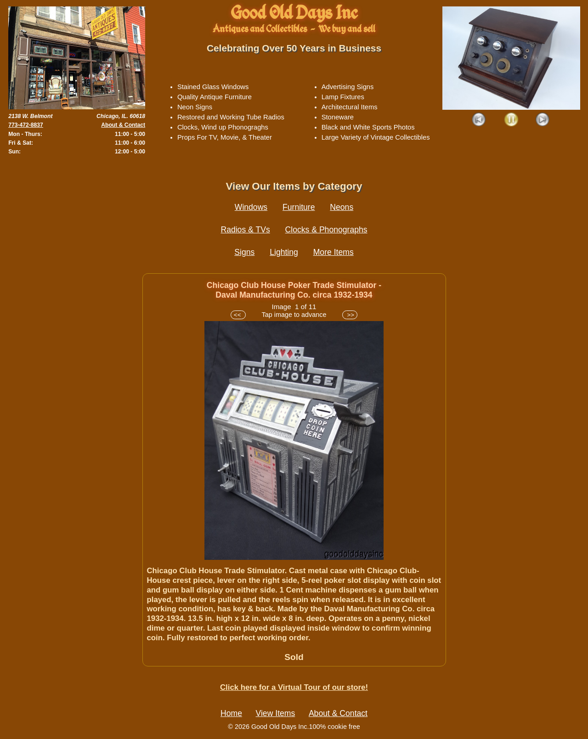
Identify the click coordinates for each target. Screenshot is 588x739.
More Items (333, 252)
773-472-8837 (25, 125)
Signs (244, 252)
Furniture (299, 207)
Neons (341, 207)
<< (238, 314)
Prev (479, 120)
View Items (275, 713)
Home (231, 713)
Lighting (284, 252)
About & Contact (123, 125)
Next (542, 120)
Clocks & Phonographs (326, 229)
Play (511, 120)
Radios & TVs (245, 229)
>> (349, 314)
